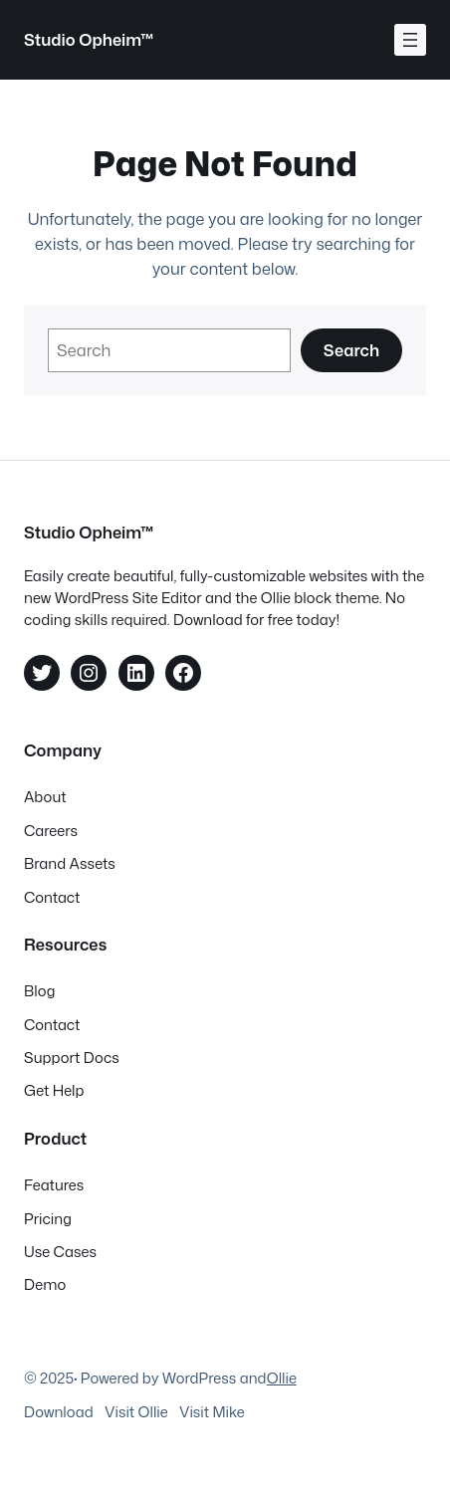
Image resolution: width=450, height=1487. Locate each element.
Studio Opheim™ (89, 39)
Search (351, 349)
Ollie (282, 1378)
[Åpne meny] (410, 40)
